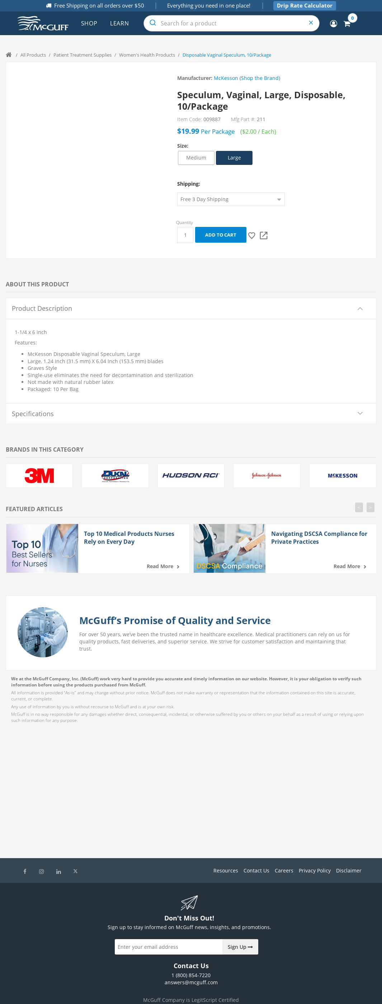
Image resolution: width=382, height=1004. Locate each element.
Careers (284, 870)
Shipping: (188, 183)
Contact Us (256, 870)
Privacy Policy (315, 870)
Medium (196, 157)
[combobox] (231, 23)
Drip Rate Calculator (305, 5)
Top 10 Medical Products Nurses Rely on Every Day (129, 538)
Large (234, 157)
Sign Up (240, 946)
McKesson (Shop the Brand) (247, 78)
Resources (225, 870)
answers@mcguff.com (191, 982)
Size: (182, 145)
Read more (160, 566)
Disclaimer (349, 870)
